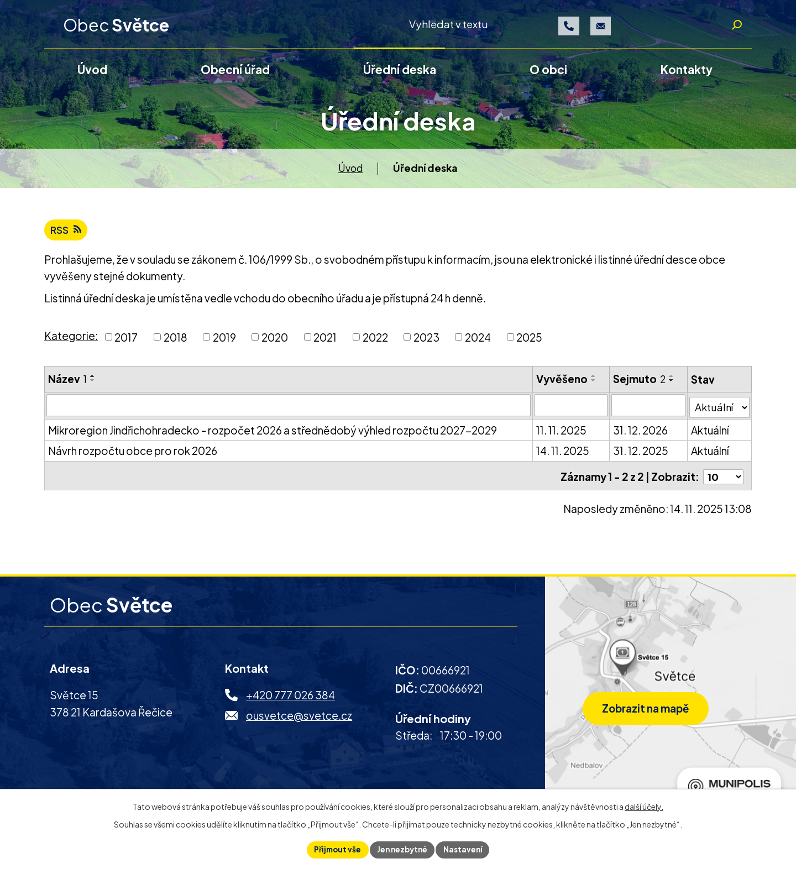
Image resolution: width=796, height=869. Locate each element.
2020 (274, 342)
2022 (375, 342)
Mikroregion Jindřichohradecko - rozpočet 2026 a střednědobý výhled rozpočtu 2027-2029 (272, 433)
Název (67, 383)
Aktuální (711, 433)
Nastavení (466, 849)
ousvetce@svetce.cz (299, 717)
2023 (426, 342)
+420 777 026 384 (290, 696)
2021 (325, 342)
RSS (67, 234)
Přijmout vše (335, 849)
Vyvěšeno (562, 383)
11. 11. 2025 (561, 433)
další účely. (644, 805)
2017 (126, 342)
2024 (478, 342)
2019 (224, 342)
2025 (529, 342)
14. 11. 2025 (562, 454)
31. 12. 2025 (641, 454)
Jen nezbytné (402, 849)
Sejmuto (640, 383)
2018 (175, 342)
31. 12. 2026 (641, 433)
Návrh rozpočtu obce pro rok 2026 (132, 454)
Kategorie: (71, 340)
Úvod (350, 171)
